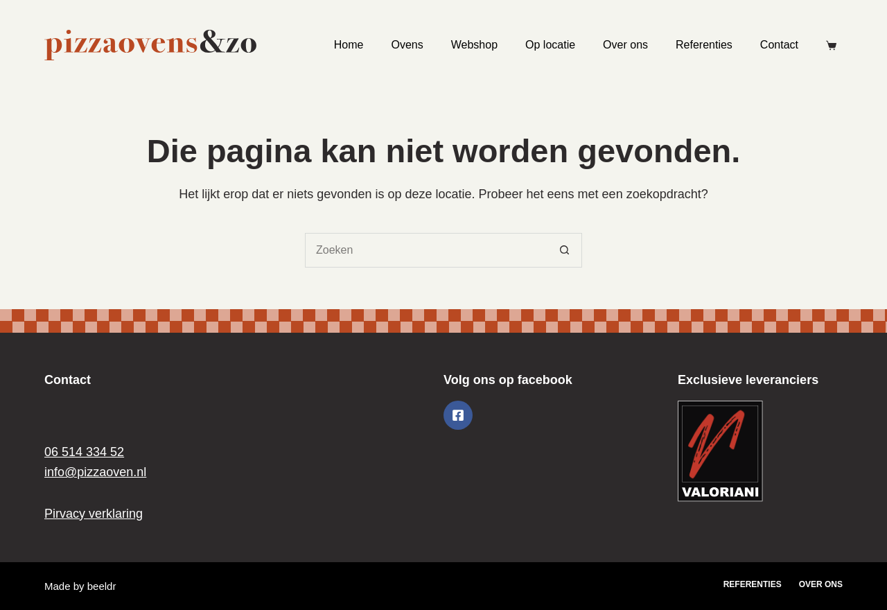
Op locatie (550, 45)
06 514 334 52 (84, 452)
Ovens (407, 45)
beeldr (101, 586)
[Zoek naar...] (426, 250)
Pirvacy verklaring (93, 514)
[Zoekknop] (564, 250)
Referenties (704, 45)
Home (349, 45)
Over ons (625, 45)
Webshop (474, 45)
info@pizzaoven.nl (95, 472)
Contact (779, 45)
